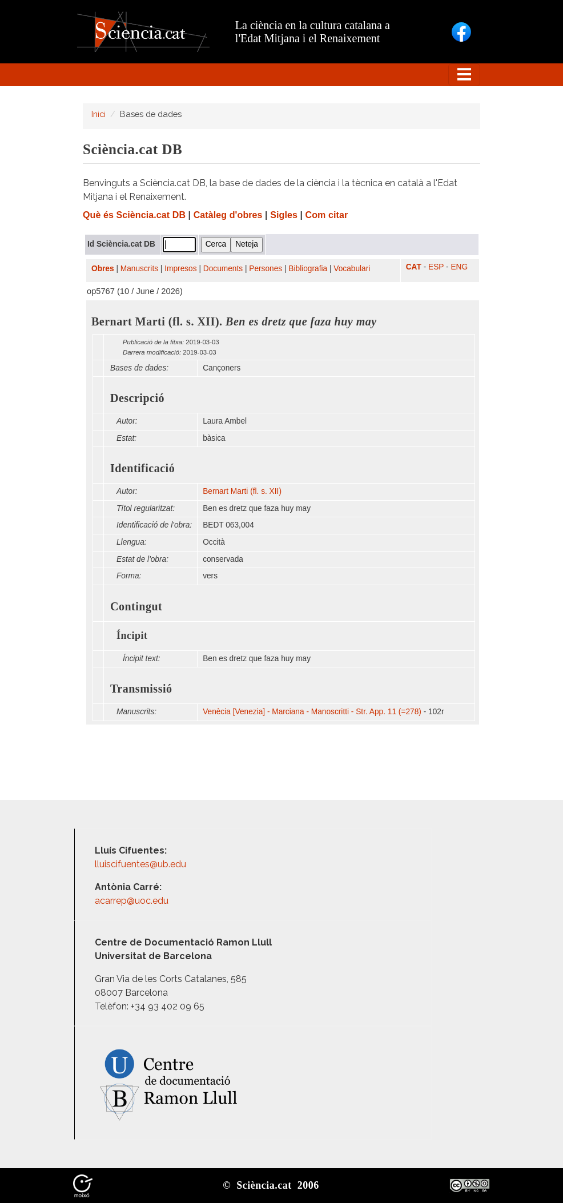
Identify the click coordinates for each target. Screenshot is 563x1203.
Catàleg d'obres (228, 215)
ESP (436, 267)
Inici (98, 114)
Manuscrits (139, 268)
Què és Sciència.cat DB (134, 215)
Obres (102, 268)
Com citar (326, 215)
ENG (459, 267)
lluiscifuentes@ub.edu (141, 864)
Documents (223, 268)
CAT (413, 267)
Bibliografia (307, 268)
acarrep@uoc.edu (131, 900)
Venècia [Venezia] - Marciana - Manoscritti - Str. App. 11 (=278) (312, 711)
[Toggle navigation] (464, 74)
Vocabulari (351, 268)
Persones (265, 268)
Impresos (180, 268)
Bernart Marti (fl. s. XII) (242, 491)
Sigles (283, 215)
